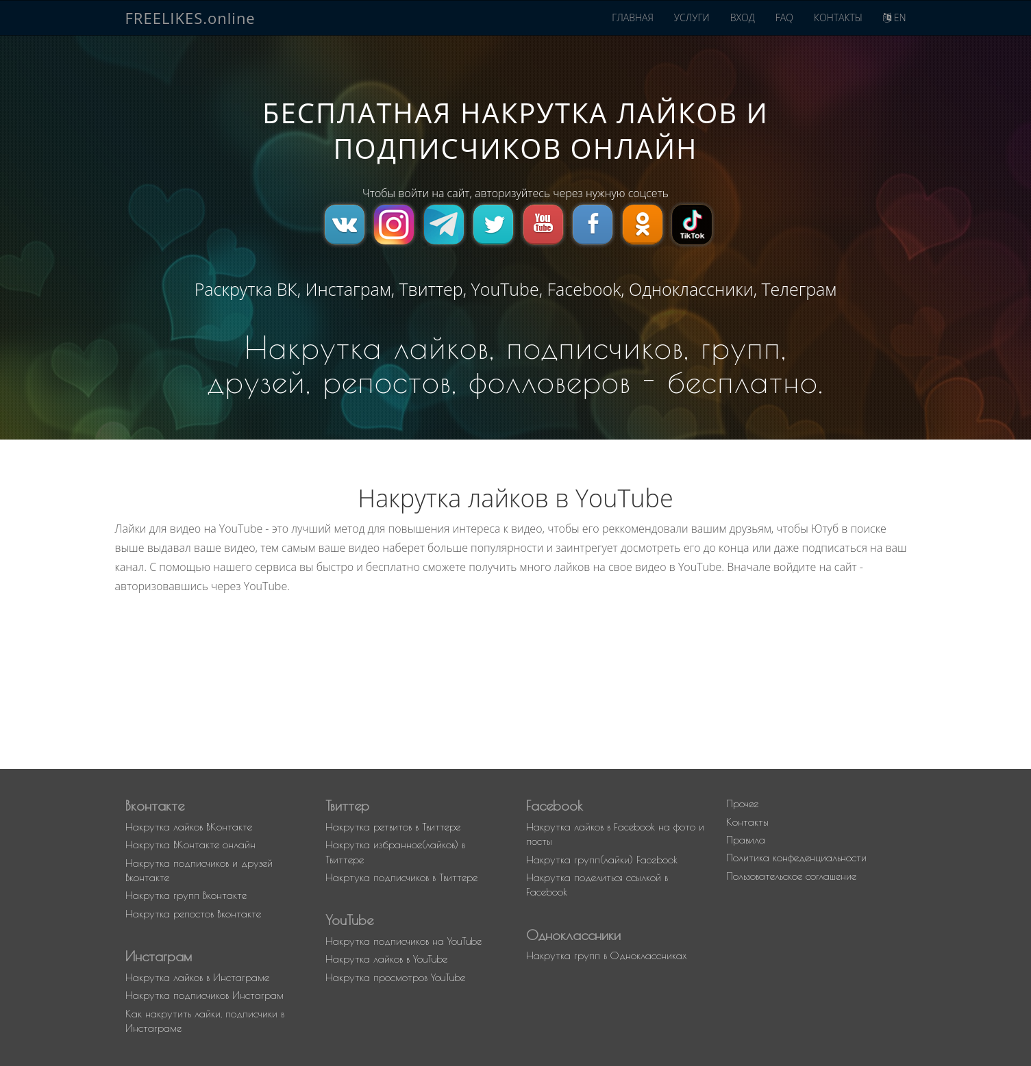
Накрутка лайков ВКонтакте (188, 827)
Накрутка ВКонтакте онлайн (190, 844)
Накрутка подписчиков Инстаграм (204, 995)
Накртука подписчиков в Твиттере (401, 877)
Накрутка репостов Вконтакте (193, 913)
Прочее (742, 803)
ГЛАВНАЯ (633, 17)
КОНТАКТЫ (838, 17)
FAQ (784, 17)
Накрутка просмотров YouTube (395, 977)
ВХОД (742, 17)
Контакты (747, 822)
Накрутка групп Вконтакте (186, 895)
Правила (745, 840)
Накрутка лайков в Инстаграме (197, 977)
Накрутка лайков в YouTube (386, 959)
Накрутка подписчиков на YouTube (403, 941)
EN (894, 17)
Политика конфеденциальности (796, 857)
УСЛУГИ (692, 17)
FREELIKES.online (190, 18)
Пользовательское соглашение (791, 876)
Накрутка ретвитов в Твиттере (392, 827)
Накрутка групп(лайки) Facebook (602, 859)
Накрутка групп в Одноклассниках (606, 955)
